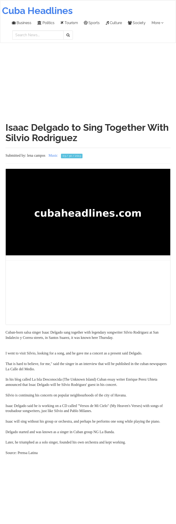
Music (53, 155)
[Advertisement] (88, 80)
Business (21, 23)
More (157, 23)
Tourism (69, 23)
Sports (92, 23)
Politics (46, 23)
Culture (114, 23)
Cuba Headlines (37, 10)
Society (137, 23)
